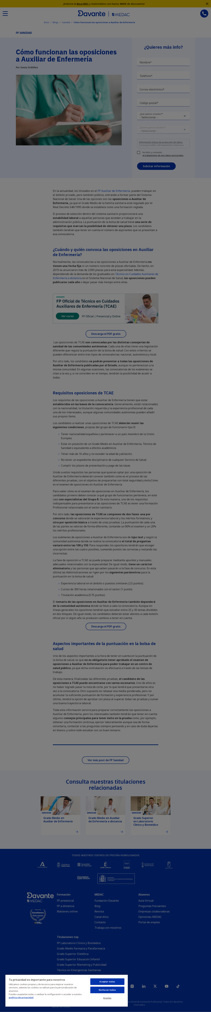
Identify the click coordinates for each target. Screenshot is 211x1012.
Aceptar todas (107, 981)
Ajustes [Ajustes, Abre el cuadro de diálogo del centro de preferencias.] (107, 997)
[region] (66, 990)
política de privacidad (21, 997)
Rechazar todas (107, 989)
